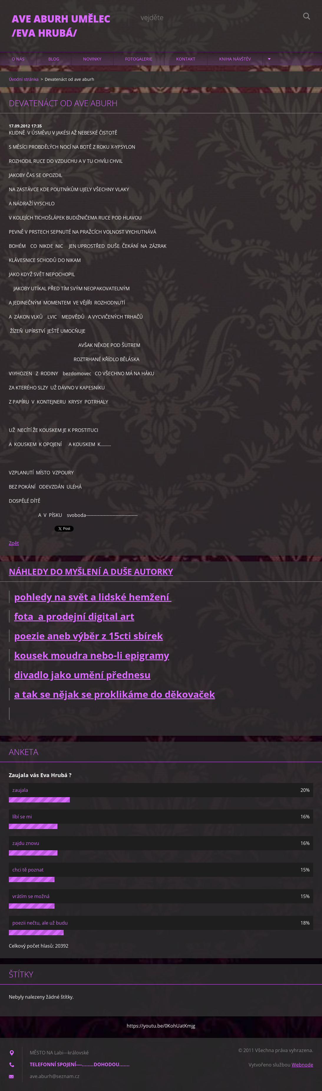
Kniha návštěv (235, 59)
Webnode (302, 1064)
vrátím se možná (30, 896)
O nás (18, 59)
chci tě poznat (28, 869)
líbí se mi (22, 816)
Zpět (14, 543)
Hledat (306, 17)
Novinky (92, 59)
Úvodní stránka (24, 79)
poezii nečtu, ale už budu (40, 923)
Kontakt (185, 59)
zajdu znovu (25, 843)
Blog (53, 59)
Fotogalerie (138, 59)
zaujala (20, 790)
